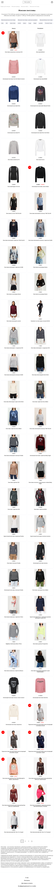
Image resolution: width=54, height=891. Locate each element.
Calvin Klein (12, 23)
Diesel (35, 23)
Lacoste (40, 23)
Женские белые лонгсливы (46, 20)
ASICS (19, 23)
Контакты (27, 880)
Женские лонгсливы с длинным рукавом (27, 20)
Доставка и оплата (27, 883)
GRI (7, 23)
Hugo (30, 23)
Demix (24, 23)
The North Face (48, 23)
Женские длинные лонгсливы (8, 20)
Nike (2, 23)
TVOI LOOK (27, 2)
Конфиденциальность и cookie (27, 886)
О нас (27, 877)
